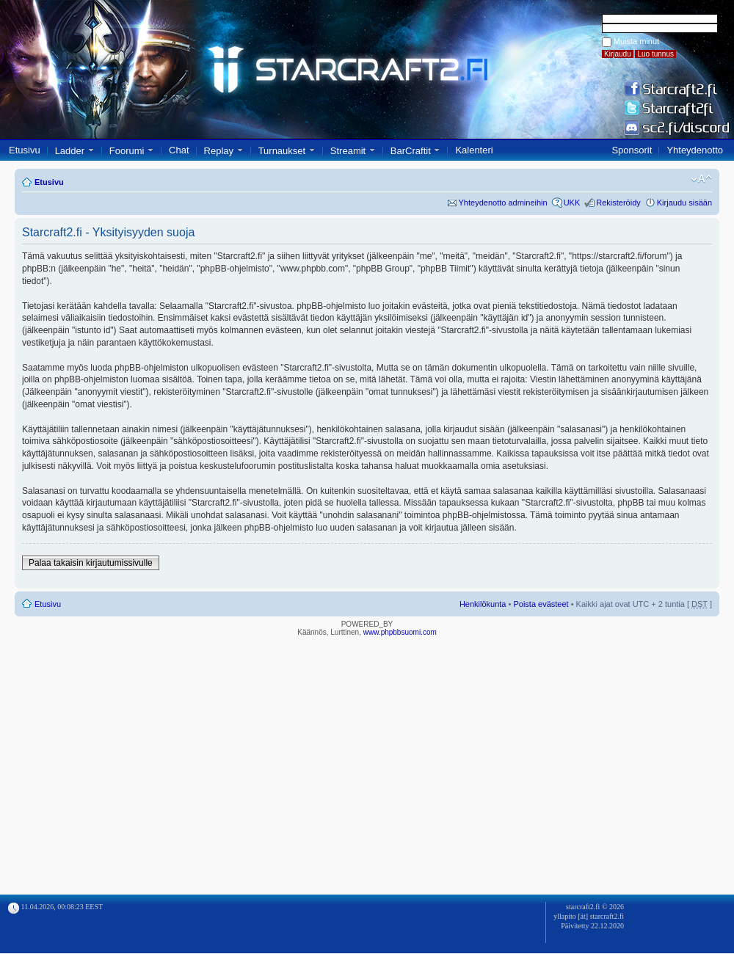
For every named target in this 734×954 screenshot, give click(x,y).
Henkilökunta (482, 604)
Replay (218, 150)
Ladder (69, 150)
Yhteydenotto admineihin (503, 202)
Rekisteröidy (618, 202)
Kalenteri (474, 150)
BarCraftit (410, 150)
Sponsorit (631, 150)
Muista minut (636, 41)
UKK (572, 202)
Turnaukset (282, 150)
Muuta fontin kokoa (701, 179)
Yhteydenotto (694, 150)
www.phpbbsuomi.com (400, 632)
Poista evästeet (540, 604)
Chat (179, 150)
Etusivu (24, 150)
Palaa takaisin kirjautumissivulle (91, 563)
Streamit (348, 150)
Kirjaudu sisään (684, 202)
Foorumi (127, 150)
